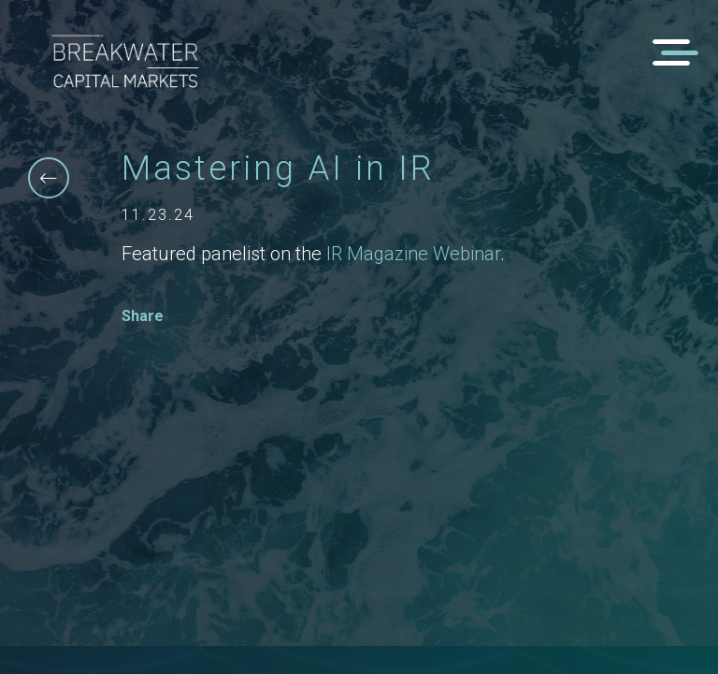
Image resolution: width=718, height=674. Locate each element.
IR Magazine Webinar (413, 253)
